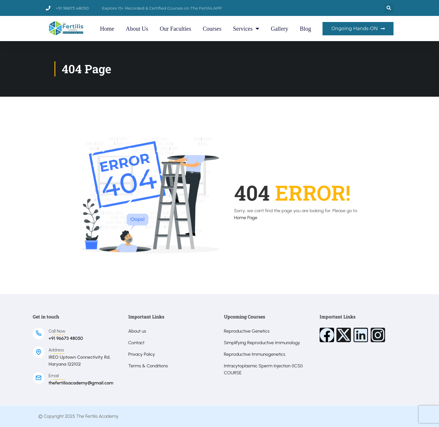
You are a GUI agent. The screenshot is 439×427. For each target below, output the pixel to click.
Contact (136, 342)
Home (107, 28)
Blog (305, 28)
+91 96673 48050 (66, 338)
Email (54, 375)
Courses (212, 28)
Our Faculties (175, 28)
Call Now (57, 331)
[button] (389, 7)
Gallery (279, 28)
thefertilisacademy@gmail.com (81, 383)
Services (246, 28)
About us (137, 331)
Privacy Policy (141, 354)
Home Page (246, 217)
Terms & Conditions (148, 366)
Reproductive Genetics (247, 331)
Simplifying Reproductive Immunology (262, 342)
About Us (137, 28)
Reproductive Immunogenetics (254, 354)
